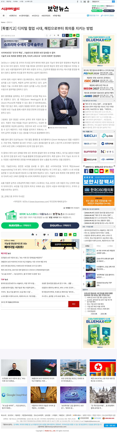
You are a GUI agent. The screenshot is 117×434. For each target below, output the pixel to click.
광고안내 (10, 415)
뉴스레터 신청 (28, 1)
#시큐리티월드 (24, 15)
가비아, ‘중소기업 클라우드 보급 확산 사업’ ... (16, 292)
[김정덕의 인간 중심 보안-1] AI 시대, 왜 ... (98, 112)
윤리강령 (47, 415)
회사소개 (3, 415)
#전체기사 (13, 15)
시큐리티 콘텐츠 (108, 15)
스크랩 (21, 1)
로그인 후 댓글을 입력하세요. (34, 304)
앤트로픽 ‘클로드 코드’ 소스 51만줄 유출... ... (99, 117)
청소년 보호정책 (38, 415)
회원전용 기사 (94, 15)
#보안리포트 (46, 15)
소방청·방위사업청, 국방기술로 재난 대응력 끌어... (18, 287)
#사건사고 (35, 15)
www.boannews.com (39, 201)
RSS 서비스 (77, 415)
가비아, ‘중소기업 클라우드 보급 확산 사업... (99, 238)
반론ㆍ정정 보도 (110, 425)
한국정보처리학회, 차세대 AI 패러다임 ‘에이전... (58, 292)
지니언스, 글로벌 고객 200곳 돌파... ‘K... (56, 296)
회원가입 (8, 1)
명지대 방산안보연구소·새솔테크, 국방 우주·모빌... (18, 283)
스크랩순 (110, 246)
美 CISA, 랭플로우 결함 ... (97, 220)
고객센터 (54, 415)
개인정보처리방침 (27, 415)
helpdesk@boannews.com (92, 421)
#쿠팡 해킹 (57, 15)
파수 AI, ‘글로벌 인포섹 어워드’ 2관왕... (97, 233)
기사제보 (15, 1)
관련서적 (68, 415)
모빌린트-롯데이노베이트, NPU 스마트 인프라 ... (58, 287)
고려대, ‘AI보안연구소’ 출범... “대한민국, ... (99, 109)
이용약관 (17, 415)
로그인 (2, 1)
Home (3, 22)
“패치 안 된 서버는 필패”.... (99, 215)
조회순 (87, 246)
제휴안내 (61, 415)
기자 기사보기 (71, 208)
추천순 (99, 246)
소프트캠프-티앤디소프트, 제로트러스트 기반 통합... (19, 296)
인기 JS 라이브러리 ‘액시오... (99, 218)
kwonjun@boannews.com (57, 427)
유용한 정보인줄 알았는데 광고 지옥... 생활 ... (57, 283)
